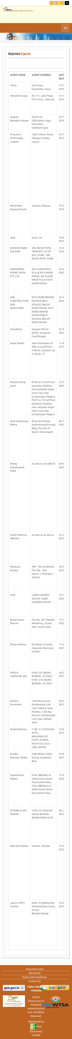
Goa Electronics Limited (36, 1030)
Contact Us (34, 981)
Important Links (35, 969)
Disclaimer (35, 973)
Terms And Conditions (34, 977)
